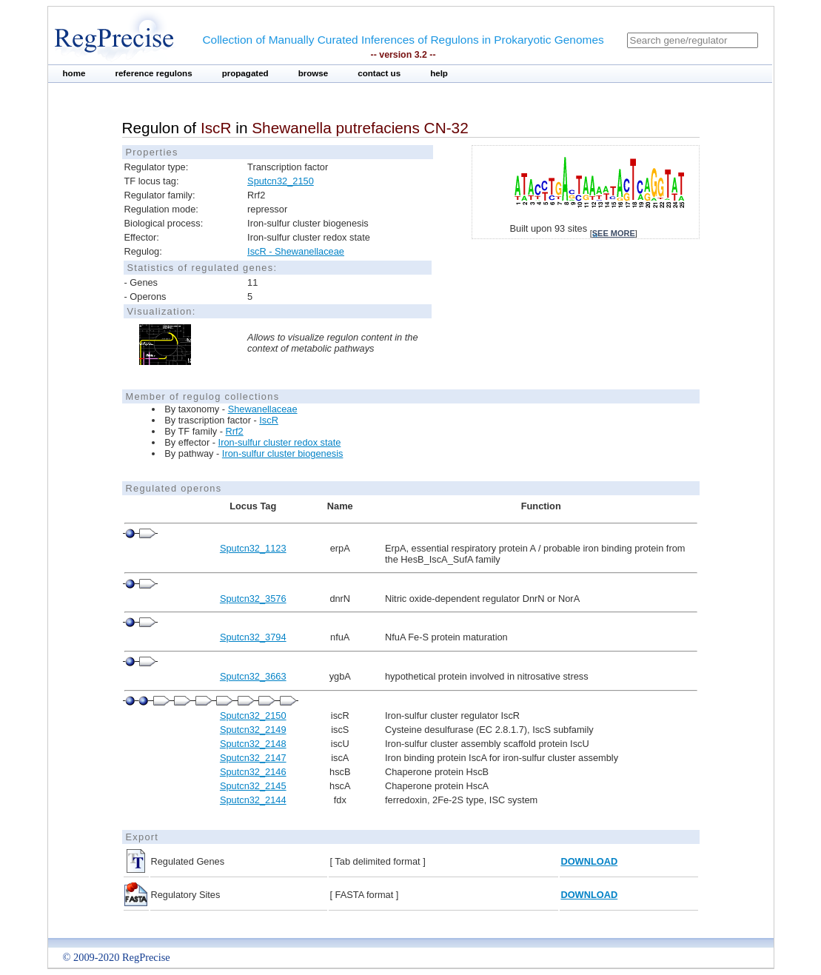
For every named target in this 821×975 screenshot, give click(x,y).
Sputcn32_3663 (253, 676)
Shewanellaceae (263, 409)
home (74, 73)
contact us (379, 73)
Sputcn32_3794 (253, 637)
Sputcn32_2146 (253, 771)
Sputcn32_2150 (280, 181)
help (439, 73)
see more (613, 233)
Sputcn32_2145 (253, 785)
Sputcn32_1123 (253, 548)
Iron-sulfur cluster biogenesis (283, 453)
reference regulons (153, 73)
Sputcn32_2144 (253, 799)
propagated (245, 73)
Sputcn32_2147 (253, 757)
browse (313, 73)
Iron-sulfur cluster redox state (279, 442)
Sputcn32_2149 (253, 729)
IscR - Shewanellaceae (295, 251)
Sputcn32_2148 (253, 743)
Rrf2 (235, 431)
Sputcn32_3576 (253, 598)
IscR (268, 420)
